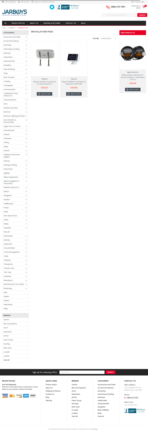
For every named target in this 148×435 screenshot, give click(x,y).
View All (6, 360)
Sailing (6, 224)
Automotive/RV (9, 61)
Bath (5, 292)
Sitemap (49, 400)
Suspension (8, 244)
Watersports (8, 280)
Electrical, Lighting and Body (14, 116)
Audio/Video (8, 57)
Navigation (12, 28)
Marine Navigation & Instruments (11, 182)
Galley (6, 146)
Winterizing (8, 288)
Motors (6, 191)
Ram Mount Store (10, 216)
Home (4, 28)
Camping (7, 81)
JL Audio (7, 352)
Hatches (7, 161)
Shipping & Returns (51, 23)
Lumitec (7, 356)
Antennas (7, 53)
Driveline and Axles (11, 108)
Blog (83, 23)
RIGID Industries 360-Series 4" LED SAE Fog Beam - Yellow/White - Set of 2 (133, 77)
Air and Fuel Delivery (11, 41)
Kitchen (6, 300)
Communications (10, 100)
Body (6, 73)
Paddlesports (8, 203)
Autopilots (7, 65)
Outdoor (7, 199)
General (6, 150)
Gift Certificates (10, 2)
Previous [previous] (121, 58)
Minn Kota (7, 348)
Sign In (36, 2)
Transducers (8, 264)
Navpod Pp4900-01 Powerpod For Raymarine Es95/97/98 (74, 83)
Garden (6, 296)
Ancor (6, 328)
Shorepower (8, 236)
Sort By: (96, 38)
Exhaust (6, 134)
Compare (137, 1)
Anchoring (7, 45)
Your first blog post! (9, 384)
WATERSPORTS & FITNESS (14, 284)
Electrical (7, 112)
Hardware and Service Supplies (12, 155)
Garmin (6, 319)
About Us (34, 23)
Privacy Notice (18, 23)
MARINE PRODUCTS (11, 187)
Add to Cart (46, 94)
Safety (6, 220)
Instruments (8, 169)
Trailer (6, 256)
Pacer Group (8, 340)
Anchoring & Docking (11, 49)
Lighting (6, 173)
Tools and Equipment (12, 252)
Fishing (6, 142)
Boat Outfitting (9, 69)
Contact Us (70, 23)
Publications (8, 304)
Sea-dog (7, 344)
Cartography (8, 85)
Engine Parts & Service (12, 126)
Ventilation (7, 276)
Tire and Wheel (9, 248)
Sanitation (7, 228)
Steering (7, 240)
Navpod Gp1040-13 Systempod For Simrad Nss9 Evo (44, 83)
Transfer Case (9, 268)
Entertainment (9, 130)
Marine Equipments (11, 177)
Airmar (6, 336)
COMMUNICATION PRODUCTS (11, 94)
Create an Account (48, 2)
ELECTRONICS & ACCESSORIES (10, 121)
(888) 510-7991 (118, 6)
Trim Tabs (7, 272)
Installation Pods (23, 28)
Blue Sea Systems (10, 324)
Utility (6, 308)
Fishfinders (8, 138)
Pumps (6, 207)
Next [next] (144, 58)
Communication (9, 89)
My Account (25, 2)
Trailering (7, 260)
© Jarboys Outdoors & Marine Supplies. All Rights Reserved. (73, 429)
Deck (5, 104)
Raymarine (8, 332)
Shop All (7, 232)
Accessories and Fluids (12, 37)
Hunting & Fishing (10, 165)
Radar (6, 212)
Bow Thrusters (9, 77)
